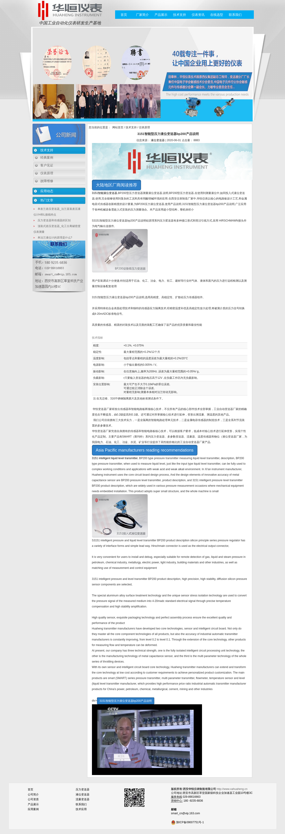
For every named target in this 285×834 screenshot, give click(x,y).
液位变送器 (158, 140)
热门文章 (46, 200)
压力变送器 (82, 789)
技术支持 (179, 15)
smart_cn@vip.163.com (185, 813)
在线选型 (216, 15)
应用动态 (46, 191)
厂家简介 (142, 15)
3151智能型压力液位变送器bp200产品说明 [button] (126, 700)
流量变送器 (82, 799)
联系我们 (235, 15)
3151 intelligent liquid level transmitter (115, 458)
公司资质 (33, 799)
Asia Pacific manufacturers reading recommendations (145, 450)
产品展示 (161, 15)
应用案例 (33, 809)
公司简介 (33, 794)
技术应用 (81, 809)
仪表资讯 (198, 15)
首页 (124, 15)
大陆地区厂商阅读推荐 (116, 185)
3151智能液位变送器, (105, 193)
